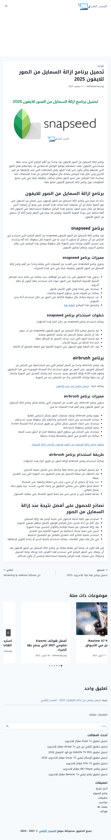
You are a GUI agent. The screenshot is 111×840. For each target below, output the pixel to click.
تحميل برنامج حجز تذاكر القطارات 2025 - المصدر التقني (71, 700)
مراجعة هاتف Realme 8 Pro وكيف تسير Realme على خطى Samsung (83, 645)
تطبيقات (102, 797)
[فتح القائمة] (6, 6)
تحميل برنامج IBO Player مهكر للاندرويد (85, 768)
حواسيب (102, 802)
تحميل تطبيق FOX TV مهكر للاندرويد (86, 763)
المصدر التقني (47, 831)
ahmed (93, 655)
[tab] (61, 665)
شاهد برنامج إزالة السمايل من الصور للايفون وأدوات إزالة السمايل (68, 444)
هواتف (100, 66)
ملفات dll (102, 806)
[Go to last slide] (102, 632)
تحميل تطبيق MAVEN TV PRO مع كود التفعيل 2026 (77, 752)
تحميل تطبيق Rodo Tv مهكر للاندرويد (86, 741)
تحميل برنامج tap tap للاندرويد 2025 (83, 572)
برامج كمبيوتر (100, 793)
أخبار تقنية (101, 788)
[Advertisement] (55, 34)
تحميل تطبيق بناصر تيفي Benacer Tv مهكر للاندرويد (77, 774)
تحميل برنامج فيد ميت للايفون (72, 386)
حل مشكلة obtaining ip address (28, 572)
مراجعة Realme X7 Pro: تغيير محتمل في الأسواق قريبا (31, 645)
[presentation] (83, 618)
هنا (66, 305)
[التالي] (8, 632)
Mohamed (91, 86)
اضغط (72, 305)
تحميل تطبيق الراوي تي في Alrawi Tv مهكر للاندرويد (77, 746)
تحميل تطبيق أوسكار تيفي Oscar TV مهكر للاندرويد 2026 (74, 757)
